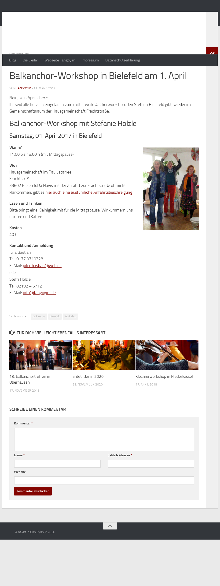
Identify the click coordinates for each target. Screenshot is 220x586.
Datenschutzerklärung (122, 60)
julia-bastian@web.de (42, 284)
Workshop (19, 73)
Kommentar (23, 442)
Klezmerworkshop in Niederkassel (164, 395)
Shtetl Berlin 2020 (88, 395)
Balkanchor (39, 335)
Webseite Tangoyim (59, 60)
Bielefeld (55, 335)
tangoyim (23, 107)
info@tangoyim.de (39, 311)
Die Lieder (30, 60)
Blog (12, 60)
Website (20, 491)
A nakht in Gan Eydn (50, 16)
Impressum (90, 60)
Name (19, 474)
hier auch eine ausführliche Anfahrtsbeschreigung (88, 211)
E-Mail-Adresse (120, 474)
